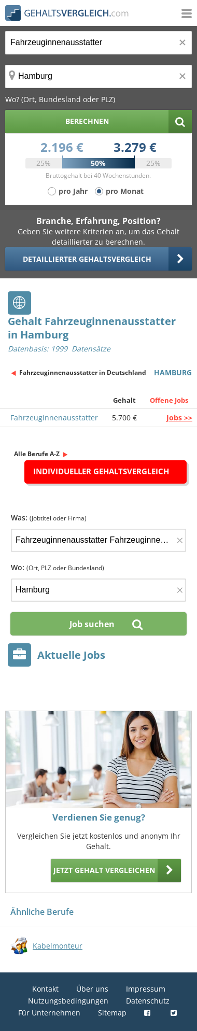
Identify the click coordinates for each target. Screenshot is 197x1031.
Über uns (92, 989)
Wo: (57, 567)
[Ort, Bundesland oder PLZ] (98, 76)
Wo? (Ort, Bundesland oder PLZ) (60, 99)
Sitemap (112, 1013)
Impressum (145, 989)
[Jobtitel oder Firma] (98, 540)
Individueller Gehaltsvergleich (101, 471)
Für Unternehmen (49, 1013)
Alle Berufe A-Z (37, 453)
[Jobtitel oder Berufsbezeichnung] (98, 42)
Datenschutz (148, 1001)
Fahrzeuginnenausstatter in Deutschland (82, 372)
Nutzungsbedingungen (68, 1001)
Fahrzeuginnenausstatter (54, 417)
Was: (49, 517)
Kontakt (45, 989)
